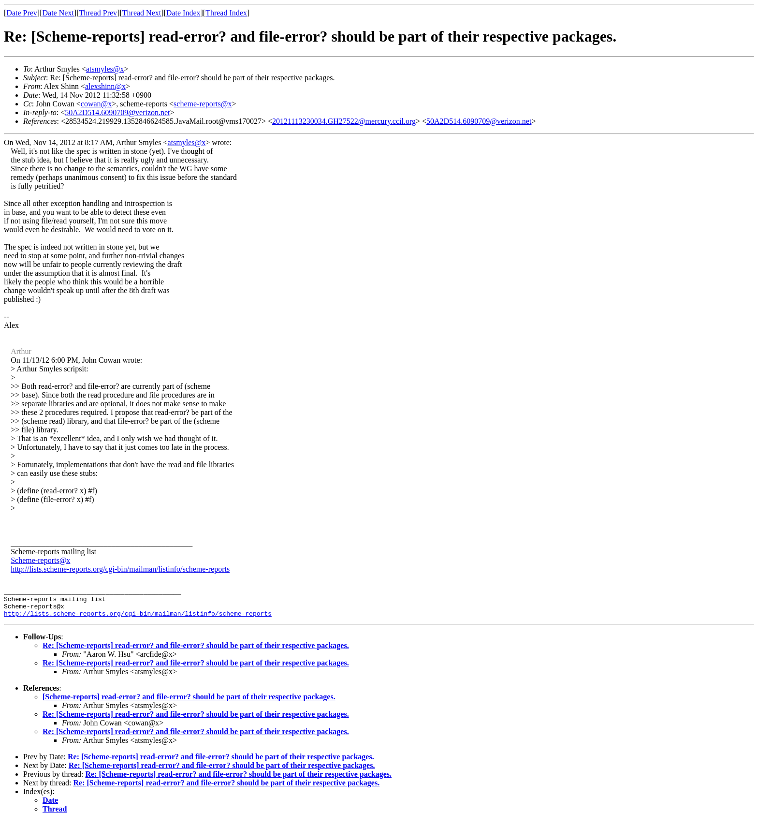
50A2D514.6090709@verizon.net (117, 112)
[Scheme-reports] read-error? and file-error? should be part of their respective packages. (189, 702)
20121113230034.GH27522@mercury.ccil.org (344, 121)
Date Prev (21, 13)
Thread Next (141, 13)
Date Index (183, 13)
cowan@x (96, 104)
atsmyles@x (105, 69)
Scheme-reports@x (40, 560)
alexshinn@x (105, 86)
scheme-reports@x (203, 104)
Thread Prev (98, 13)
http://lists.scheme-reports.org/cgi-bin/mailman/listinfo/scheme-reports (120, 569)
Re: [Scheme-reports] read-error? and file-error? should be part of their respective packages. (196, 651)
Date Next (58, 13)
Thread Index (226, 13)
